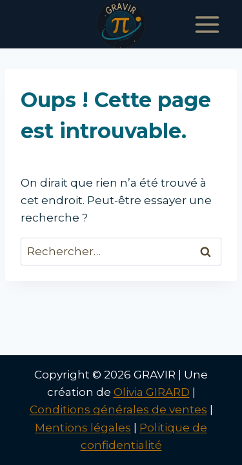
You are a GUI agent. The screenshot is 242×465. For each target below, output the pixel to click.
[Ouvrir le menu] (207, 24)
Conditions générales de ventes (118, 409)
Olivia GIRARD (152, 392)
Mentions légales (83, 427)
